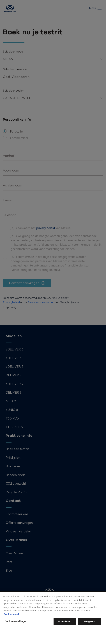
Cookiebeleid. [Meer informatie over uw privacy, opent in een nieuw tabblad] (12, 614)
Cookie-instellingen (16, 621)
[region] (53, 610)
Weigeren (89, 621)
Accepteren (64, 621)
